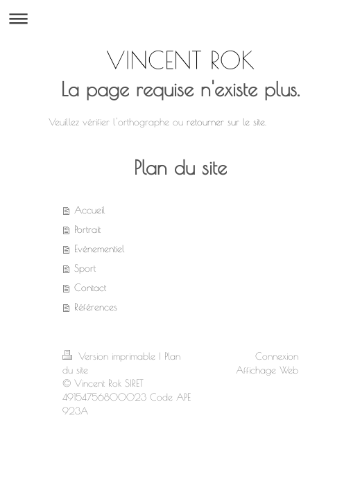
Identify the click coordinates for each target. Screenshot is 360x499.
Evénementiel (99, 248)
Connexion (276, 356)
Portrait (87, 229)
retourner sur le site (226, 122)
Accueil (89, 210)
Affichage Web (267, 370)
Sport (85, 268)
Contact (90, 287)
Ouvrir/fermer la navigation (180, 18)
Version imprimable (110, 356)
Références (95, 307)
